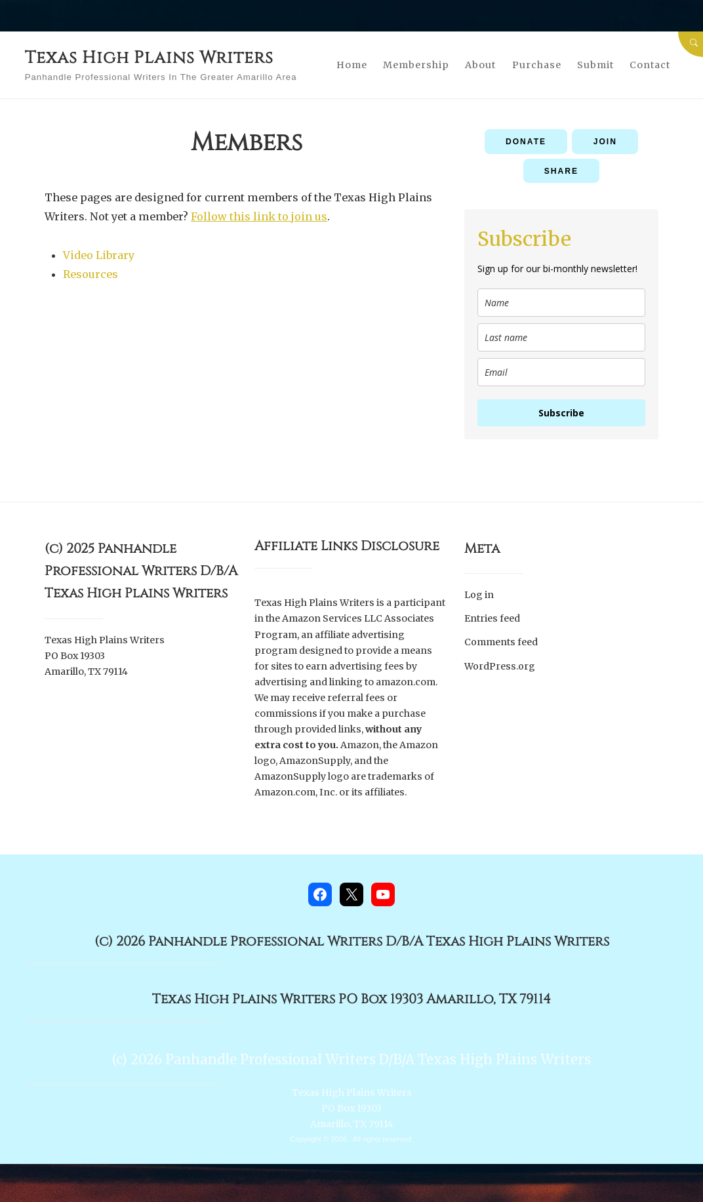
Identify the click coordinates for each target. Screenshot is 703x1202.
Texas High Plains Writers (179, 56)
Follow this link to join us (259, 216)
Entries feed (492, 618)
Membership (457, 56)
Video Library (98, 255)
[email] (561, 373)
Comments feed (501, 641)
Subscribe (561, 413)
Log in (479, 595)
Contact (516, 73)
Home (393, 56)
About (521, 56)
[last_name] (561, 338)
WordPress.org (499, 664)
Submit (636, 56)
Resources (90, 274)
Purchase (577, 56)
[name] (561, 303)
